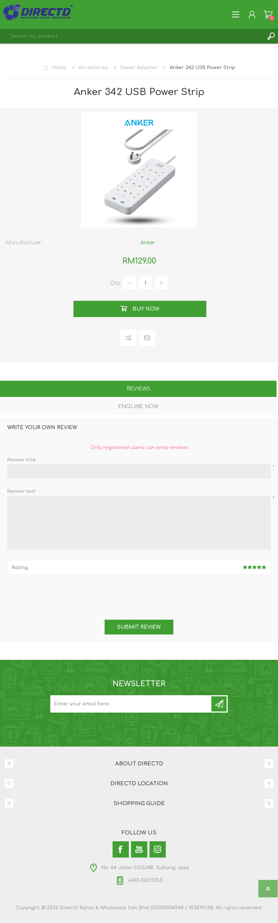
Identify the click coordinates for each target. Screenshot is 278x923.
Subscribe (219, 704)
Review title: (21, 459)
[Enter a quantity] (145, 283)
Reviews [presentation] (138, 389)
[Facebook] (121, 849)
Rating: (20, 567)
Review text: (21, 491)
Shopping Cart (268, 14)
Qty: (115, 283)
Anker (147, 242)
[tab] (138, 389)
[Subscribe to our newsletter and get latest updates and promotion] (131, 704)
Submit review (139, 627)
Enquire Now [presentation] (138, 406)
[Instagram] (157, 849)
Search (271, 36)
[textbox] (131, 36)
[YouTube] (139, 849)
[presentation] (139, 594)
